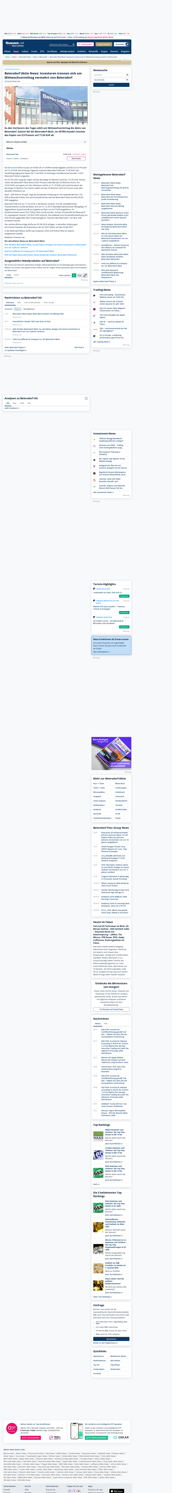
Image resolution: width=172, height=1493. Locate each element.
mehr (96, 1184)
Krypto (104, 51)
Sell (29, 403)
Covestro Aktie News (46, 1472)
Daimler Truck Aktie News (29, 1475)
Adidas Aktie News (119, 1472)
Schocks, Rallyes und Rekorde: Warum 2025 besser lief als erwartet (112, 486)
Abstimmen (111, 1339)
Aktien (7, 51)
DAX (5, 33)
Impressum (50, 1490)
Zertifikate (52, 51)
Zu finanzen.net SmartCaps (111, 1009)
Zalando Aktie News (42, 1477)
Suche (111, 85)
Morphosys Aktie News (63, 1469)
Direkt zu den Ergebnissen (105, 1343)
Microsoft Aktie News (12, 1461)
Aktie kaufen (76, 158)
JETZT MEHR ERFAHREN (96, 1438)
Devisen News (118, 1453)
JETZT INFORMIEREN (30, 1438)
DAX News (50, 1453)
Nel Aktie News (10, 1475)
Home (7, 57)
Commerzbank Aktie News (90, 1461)
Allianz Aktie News (102, 1459)
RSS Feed (79, 347)
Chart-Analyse (99, 801)
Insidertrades (121, 809)
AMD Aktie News (10, 1469)
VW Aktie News (24, 1480)
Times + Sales (99, 788)
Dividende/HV (121, 801)
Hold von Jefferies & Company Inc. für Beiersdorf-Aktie (29, 251)
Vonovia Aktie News (108, 1467)
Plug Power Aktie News (113, 1461)
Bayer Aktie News (27, 1459)
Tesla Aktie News (108, 1456)
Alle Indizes (115, 1360)
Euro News (20, 1456)
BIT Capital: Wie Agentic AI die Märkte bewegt (112, 459)
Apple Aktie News (70, 1461)
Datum (18, 309)
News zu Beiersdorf (40, 57)
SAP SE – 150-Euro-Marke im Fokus (112, 322)
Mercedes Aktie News (71, 1467)
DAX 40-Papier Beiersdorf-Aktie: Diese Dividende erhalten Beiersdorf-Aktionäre (41, 255)
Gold (120, 33)
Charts (9, 158)
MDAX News (61, 1453)
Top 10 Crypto (52, 33)
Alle (19, 302)
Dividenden (115, 1369)
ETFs (42, 51)
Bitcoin (82, 33)
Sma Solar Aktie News (51, 1475)
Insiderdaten (98, 1369)
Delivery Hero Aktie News (72, 1475)
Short (16, 275)
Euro (96, 33)
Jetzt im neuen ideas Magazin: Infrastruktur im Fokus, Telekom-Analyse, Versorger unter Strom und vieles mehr (113, 309)
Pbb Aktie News (90, 1477)
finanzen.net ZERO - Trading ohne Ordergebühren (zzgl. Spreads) (111, 446)
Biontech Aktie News (27, 1467)
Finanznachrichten (36, 1453)
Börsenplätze (99, 792)
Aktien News (21, 1453)
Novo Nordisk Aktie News (86, 1469)
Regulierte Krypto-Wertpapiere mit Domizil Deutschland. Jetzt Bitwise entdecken (112, 473)
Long (8, 275)
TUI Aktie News (86, 1459)
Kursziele (97, 814)
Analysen (24, 158)
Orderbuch (120, 792)
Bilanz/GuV (120, 783)
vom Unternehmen (32, 302)
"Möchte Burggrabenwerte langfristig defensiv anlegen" (111, 439)
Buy (14, 403)
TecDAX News (74, 1453)
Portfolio (97, 1373)
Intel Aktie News (10, 1472)
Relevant (10, 302)
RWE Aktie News (66, 1464)
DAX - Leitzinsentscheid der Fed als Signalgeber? (113, 329)
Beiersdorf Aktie (25, 57)
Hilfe (27, 1490)
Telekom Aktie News (112, 1475)
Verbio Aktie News (106, 1477)
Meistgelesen (29, 309)
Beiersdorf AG (12, 154)
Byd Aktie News (10, 1467)
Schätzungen (121, 788)
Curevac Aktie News (84, 1472)
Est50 (19, 33)
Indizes (25, 51)
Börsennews (9, 1453)
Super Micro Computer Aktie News (67, 1477)
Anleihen (81, 51)
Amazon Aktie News (44, 1459)
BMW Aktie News (25, 1477)
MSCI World (34, 33)
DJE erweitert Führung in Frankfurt (109, 453)
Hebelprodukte (67, 51)
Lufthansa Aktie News (100, 1464)
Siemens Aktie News (65, 1472)
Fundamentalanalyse (102, 818)
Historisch (119, 796)
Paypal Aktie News (49, 1464)
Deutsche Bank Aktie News (49, 1461)
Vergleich (97, 796)
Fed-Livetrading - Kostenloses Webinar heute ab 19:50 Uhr (112, 295)
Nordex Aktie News (90, 1467)
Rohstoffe (93, 51)
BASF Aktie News (11, 1459)
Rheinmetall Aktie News (89, 1456)
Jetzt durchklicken (113, 1143)
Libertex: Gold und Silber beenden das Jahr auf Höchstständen (110, 480)
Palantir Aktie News (27, 1472)
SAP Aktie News (29, 1461)
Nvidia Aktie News (69, 1456)
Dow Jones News (89, 1453)
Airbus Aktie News (118, 1464)
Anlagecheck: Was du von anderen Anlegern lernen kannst (113, 466)
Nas (68, 33)
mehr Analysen (12, 408)
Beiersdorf (12, 167)
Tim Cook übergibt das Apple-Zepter (112, 316)
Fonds (34, 51)
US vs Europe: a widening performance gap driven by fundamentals (111, 336)
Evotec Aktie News (44, 1469)
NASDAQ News (104, 1453)
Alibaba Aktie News (93, 1475)
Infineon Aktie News (31, 1464)
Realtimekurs (99, 805)
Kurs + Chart (98, 783)
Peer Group (49, 302)
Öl (108, 33)
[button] (85, 44)
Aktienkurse (98, 1356)
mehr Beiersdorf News (15, 347)
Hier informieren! (101, 652)
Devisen (114, 51)
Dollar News (9, 1456)
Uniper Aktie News (27, 1469)
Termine (118, 805)
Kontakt (7, 1490)
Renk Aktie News (82, 1464)
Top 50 (96, 1365)
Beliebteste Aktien (118, 1356)
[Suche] (73, 44)
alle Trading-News (101, 342)
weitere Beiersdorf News (104, 281)
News (16, 51)
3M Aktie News (10, 1480)
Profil (117, 814)
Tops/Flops (115, 1365)
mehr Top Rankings (102, 1297)
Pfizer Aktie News (106, 1469)
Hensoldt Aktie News (12, 1464)
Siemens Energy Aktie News (66, 1459)
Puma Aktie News (101, 1472)
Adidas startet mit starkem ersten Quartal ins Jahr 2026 (112, 302)
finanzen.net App (95, 1490)
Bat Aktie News (10, 1477)
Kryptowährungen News (37, 1456)
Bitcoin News (54, 1456)
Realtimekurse (99, 1360)
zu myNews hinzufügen (15, 350)
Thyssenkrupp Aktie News (49, 1467)
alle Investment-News (103, 492)
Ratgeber (125, 51)
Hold (22, 403)
